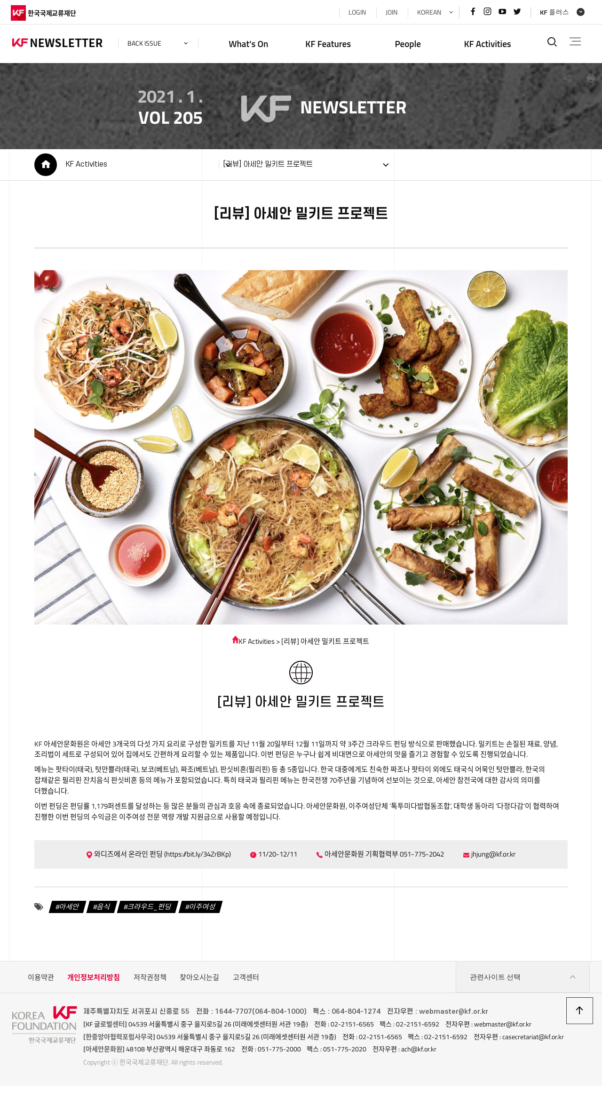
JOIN (390, 12)
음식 (102, 910)
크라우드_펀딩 (148, 910)
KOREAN (428, 12)
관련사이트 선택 (523, 981)
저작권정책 (150, 981)
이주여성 (200, 910)
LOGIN (355, 12)
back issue (146, 43)
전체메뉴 (574, 41)
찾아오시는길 (199, 981)
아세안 (67, 910)
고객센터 (246, 981)
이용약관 (41, 981)
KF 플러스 (553, 12)
